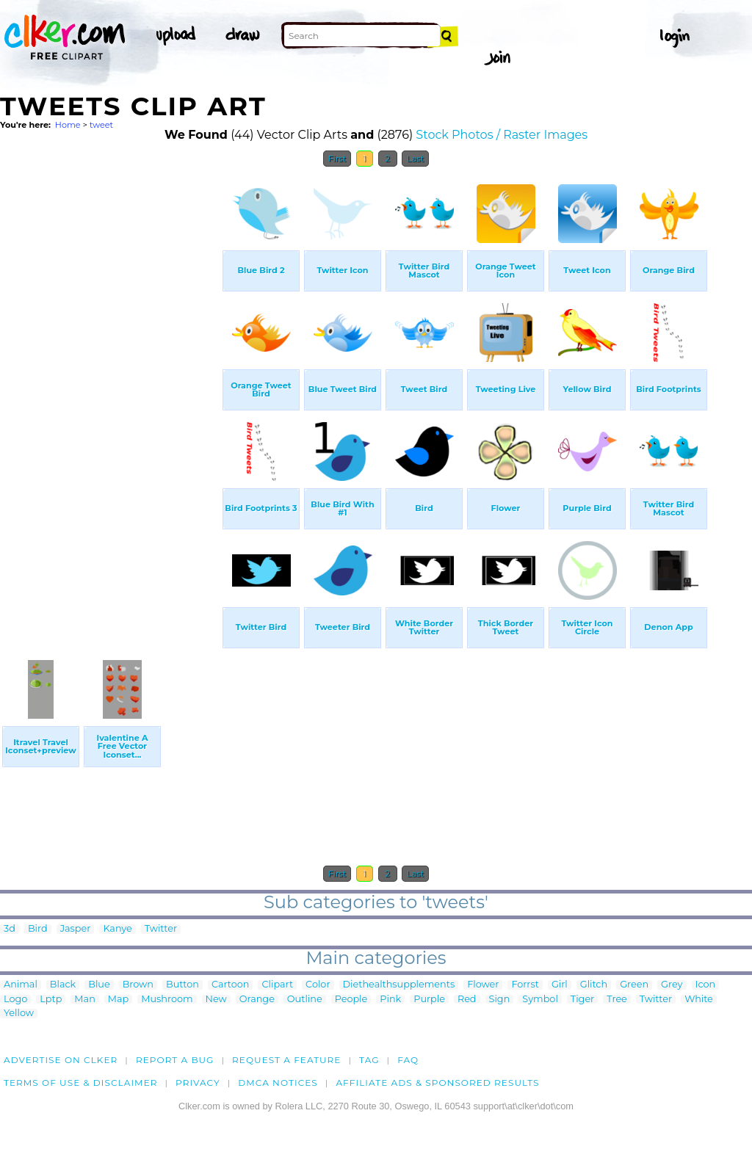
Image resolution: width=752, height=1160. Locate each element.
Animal (20, 985)
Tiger (582, 999)
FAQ (408, 1059)
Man (84, 999)
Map (118, 999)
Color (318, 985)
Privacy (198, 1082)
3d (9, 929)
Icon (705, 985)
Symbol (540, 999)
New (216, 999)
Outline (304, 999)
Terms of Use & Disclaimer (81, 1082)
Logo (15, 999)
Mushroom (166, 999)
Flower (483, 985)
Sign (499, 999)
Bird (38, 929)
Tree (617, 999)
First (337, 158)
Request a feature (286, 1059)
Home (68, 125)
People (351, 999)
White (698, 999)
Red (467, 999)
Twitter (161, 929)
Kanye (117, 929)
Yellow (19, 1013)
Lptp (51, 999)
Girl (560, 985)
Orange (257, 999)
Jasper (75, 929)
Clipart (277, 985)
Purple (429, 999)
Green (634, 985)
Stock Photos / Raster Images (502, 135)
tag (369, 1059)
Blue (98, 985)
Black (63, 985)
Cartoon (231, 985)
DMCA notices (278, 1082)
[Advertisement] (110, 395)
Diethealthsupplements (399, 985)
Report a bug (175, 1059)
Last (415, 158)
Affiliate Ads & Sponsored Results (437, 1082)
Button (182, 985)
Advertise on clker (61, 1059)
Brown (138, 985)
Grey (671, 985)
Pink (390, 999)
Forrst (524, 985)
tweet (101, 125)
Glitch (593, 985)
